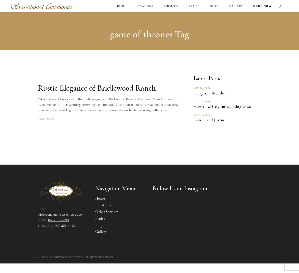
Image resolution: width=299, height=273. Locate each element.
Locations (103, 205)
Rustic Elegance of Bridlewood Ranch (97, 88)
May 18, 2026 (202, 101)
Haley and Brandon (210, 93)
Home (100, 198)
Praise (100, 218)
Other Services (106, 211)
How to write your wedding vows (222, 106)
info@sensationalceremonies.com (61, 214)
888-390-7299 (58, 220)
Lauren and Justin (209, 119)
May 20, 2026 (202, 88)
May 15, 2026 (202, 114)
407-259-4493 (64, 225)
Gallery (101, 231)
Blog (99, 225)
